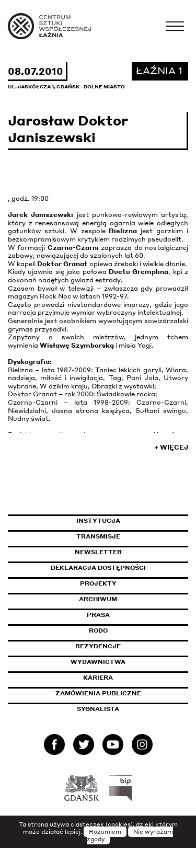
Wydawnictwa (98, 662)
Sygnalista (98, 709)
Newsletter (98, 552)
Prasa (98, 614)
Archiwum (98, 599)
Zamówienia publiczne (121, 693)
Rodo (98, 630)
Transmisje (132, 536)
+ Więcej (171, 447)
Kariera (98, 677)
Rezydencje (98, 646)
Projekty (98, 583)
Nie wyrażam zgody (130, 835)
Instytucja (98, 520)
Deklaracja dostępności (98, 567)
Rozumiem (105, 831)
